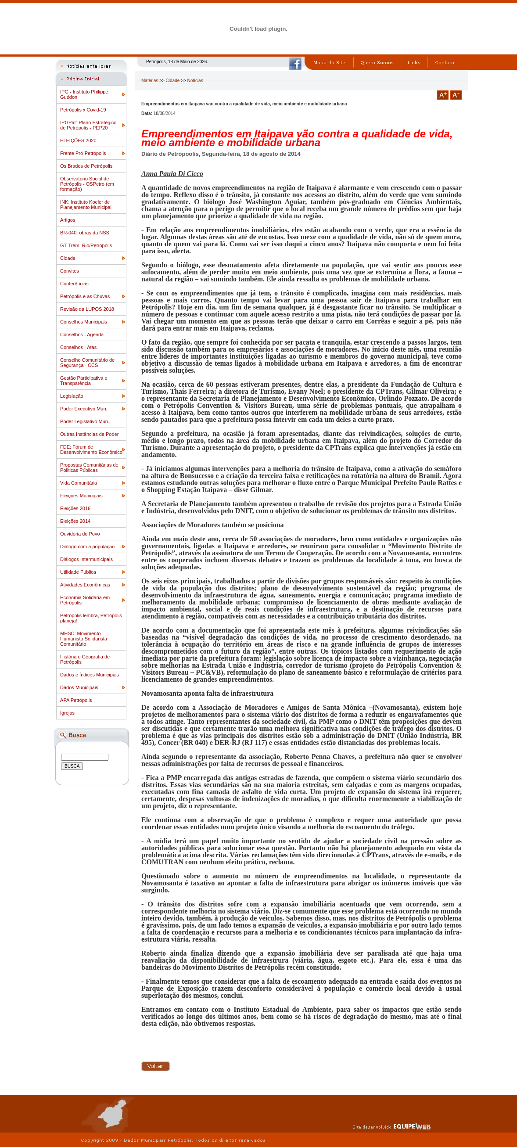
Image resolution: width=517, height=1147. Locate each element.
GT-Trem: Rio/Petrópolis (86, 245)
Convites (69, 270)
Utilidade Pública (78, 572)
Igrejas (67, 713)
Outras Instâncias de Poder (89, 434)
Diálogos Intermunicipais (86, 559)
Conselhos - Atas (78, 347)
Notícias (195, 80)
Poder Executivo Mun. (84, 408)
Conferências (74, 283)
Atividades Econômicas (85, 584)
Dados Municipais (79, 687)
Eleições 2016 (75, 508)
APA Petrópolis (76, 700)
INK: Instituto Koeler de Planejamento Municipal (85, 204)
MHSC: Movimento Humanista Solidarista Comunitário (83, 639)
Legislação (71, 396)
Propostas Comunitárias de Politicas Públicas (89, 467)
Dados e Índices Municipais (89, 674)
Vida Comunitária (78, 482)
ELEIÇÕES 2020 (78, 140)
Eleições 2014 (75, 521)
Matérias (149, 80)
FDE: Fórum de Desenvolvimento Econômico (91, 449)
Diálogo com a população (87, 546)
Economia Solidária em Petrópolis (85, 600)
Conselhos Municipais (83, 321)
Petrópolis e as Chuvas (85, 296)
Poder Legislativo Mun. (84, 421)
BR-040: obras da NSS (84, 232)
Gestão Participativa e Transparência (84, 380)
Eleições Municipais (81, 495)
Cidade (67, 258)
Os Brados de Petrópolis (86, 166)
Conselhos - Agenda (82, 334)
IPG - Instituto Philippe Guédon (84, 94)
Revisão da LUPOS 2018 (87, 309)
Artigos (67, 220)
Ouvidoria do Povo (80, 533)
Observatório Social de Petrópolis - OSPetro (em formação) (87, 184)
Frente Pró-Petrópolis (83, 153)
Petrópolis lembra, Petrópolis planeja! (91, 618)
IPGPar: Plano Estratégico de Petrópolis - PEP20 (88, 125)
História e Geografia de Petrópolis (85, 659)
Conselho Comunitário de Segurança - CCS (87, 362)
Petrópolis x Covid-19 (83, 109)
